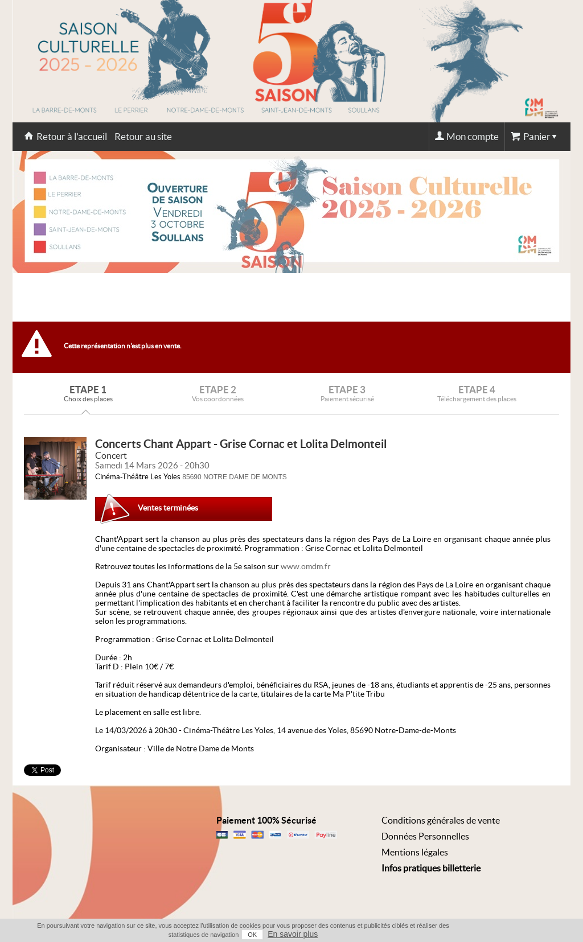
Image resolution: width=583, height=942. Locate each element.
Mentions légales (414, 852)
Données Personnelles (425, 836)
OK (252, 934)
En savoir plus (293, 934)
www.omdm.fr (306, 566)
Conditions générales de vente (440, 820)
